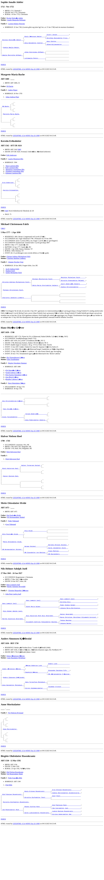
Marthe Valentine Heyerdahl (16, 621)
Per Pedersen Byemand (15, 756)
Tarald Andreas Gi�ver (13, 392)
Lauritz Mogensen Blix (15, 169)
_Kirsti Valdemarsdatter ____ (36, 731)
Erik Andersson (11, 165)
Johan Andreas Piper (12, 101)
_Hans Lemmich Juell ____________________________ (78, 633)
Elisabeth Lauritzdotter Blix (15, 181)
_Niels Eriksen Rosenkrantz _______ (37, 840)
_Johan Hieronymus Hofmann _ (34, 55)
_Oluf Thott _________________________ (66, 846)
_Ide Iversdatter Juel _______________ (66, 860)
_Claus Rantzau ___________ (58, 584)
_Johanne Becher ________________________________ (78, 663)
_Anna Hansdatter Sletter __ (34, 44)
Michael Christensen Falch (13, 307)
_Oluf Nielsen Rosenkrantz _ (12, 844)
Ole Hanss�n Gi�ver (13, 390)
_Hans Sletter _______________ (57, 42)
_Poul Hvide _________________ (35, 561)
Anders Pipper (12, 94)
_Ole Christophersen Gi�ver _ (13, 422)
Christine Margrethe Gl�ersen (18, 625)
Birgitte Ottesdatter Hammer (17, 383)
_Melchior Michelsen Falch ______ (73, 293)
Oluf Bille (9, 833)
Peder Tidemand (13, 550)
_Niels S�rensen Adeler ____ (35, 37)
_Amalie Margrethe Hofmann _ (12, 59)
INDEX (3, 69)
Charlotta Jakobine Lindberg (16, 273)
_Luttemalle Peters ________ (34, 62)
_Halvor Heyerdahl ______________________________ (78, 652)
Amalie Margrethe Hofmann (16, 20)
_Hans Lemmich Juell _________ (13, 639)
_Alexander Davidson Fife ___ (59, 711)
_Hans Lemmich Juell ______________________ (42, 635)
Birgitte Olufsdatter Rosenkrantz (16, 853)
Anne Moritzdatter (10, 775)
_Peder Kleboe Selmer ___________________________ (78, 641)
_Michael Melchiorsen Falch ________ (45, 294)
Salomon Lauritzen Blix (13, 183)
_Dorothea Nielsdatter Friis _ (57, 38)
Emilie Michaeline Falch (14, 288)
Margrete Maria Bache (11, 121)
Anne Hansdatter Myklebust (16, 697)
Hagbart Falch (10, 286)
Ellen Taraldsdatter (13, 379)
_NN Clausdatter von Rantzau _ (35, 586)
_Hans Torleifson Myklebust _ (36, 724)
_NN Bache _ (6, 112)
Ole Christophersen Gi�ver (15, 377)
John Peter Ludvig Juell (13, 628)
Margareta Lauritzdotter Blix (15, 179)
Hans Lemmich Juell (13, 619)
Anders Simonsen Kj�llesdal (14, 718)
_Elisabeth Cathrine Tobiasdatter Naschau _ (42, 661)
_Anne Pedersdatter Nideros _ (36, 444)
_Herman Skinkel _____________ (35, 579)
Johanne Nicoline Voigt (15, 277)
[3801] (3, 243)
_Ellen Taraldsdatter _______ (13, 440)
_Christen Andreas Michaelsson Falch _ (16, 298)
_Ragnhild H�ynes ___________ (36, 713)
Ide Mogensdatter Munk (15, 822)
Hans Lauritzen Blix (12, 175)
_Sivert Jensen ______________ (57, 35)
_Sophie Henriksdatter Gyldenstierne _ (66, 842)
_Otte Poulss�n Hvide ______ (13, 564)
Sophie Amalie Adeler (11, 49)
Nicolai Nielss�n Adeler (14, 18)
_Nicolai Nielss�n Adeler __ (13, 40)
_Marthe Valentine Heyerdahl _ (13, 657)
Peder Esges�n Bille (15, 826)
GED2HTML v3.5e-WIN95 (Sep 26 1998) (26, 74)
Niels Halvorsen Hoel (13, 476)
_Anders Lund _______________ (59, 703)
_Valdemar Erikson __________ (59, 729)
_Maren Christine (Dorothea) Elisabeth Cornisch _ (78, 655)
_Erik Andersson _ (8, 193)
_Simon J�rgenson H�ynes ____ (13, 709)
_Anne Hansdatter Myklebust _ (13, 727)
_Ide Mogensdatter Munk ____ (12, 862)
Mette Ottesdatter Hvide (12, 573)
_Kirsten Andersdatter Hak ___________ (66, 868)
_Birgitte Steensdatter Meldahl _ (73, 296)
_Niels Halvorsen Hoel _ (11, 494)
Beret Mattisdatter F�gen (16, 403)
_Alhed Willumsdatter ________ (57, 46)
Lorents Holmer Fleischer (16, 24)
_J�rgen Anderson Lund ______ (36, 705)
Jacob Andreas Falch (12, 284)
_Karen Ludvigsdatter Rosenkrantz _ (37, 866)
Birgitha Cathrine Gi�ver (14, 399)
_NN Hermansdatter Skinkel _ (12, 583)
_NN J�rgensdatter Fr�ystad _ (59, 714)
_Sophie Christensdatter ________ (73, 304)
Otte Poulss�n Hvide (13, 545)
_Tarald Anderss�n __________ (36, 436)
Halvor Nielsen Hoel (11, 503)
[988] (19, 159)
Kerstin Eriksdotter (11, 203)
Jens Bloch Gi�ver (12, 397)
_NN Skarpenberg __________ (58, 588)
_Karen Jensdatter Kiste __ (58, 581)
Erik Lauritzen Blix (12, 177)
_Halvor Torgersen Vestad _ (31, 490)
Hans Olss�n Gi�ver (11, 431)
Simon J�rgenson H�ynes (15, 695)
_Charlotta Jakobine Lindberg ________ (16, 316)
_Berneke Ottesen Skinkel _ (58, 577)
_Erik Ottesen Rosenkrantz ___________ (66, 838)
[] (2, 226)
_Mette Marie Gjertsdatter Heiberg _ (45, 302)
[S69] (6, 226)
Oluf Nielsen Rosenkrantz (14, 820)
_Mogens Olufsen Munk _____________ (37, 858)
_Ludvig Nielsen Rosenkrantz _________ (66, 864)
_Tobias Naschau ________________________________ (78, 659)
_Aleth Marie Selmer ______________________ (42, 643)
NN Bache (9, 91)
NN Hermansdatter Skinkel (16, 547)
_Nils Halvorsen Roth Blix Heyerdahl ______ (42, 654)
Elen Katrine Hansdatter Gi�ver (16, 395)
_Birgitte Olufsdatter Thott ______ (37, 847)
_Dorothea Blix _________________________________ (78, 637)
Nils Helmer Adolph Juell (13, 648)
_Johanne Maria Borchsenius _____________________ (78, 644)
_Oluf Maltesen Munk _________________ (66, 857)
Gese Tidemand (11, 554)
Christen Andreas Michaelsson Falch (18, 271)
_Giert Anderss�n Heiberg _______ (73, 300)
